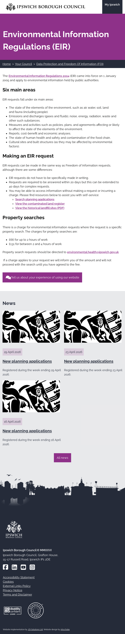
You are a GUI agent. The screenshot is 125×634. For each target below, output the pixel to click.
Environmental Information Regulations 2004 (39, 76)
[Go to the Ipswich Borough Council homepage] (45, 7)
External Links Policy (17, 586)
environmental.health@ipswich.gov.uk (93, 252)
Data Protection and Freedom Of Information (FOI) (69, 64)
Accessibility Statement (19, 577)
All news (62, 457)
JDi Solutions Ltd (35, 629)
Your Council (23, 64)
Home (7, 64)
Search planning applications (34, 199)
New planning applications (27, 361)
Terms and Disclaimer (17, 594)
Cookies (8, 581)
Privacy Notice (12, 590)
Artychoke (65, 629)
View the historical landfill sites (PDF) (39, 208)
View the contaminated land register (40, 203)
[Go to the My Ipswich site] (112, 7)
